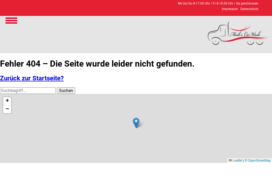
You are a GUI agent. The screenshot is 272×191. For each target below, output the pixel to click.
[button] (136, 123)
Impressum (230, 9)
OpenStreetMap (259, 160)
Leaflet (235, 160)
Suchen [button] (66, 90)
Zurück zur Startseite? (32, 78)
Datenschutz (249, 9)
